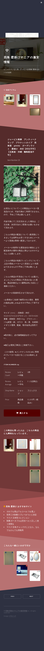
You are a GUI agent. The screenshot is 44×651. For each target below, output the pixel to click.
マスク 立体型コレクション (18, 518)
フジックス (32, 390)
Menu (41, 2)
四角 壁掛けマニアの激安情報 (16, 611)
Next (31, 596)
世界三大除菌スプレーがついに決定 (22, 514)
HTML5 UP (12, 616)
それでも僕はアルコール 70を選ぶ (21, 511)
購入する (24, 413)
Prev (12, 596)
